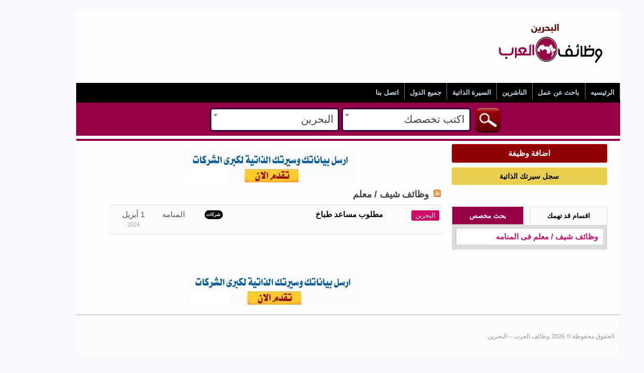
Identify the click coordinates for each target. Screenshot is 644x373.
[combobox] (380, 120)
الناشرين (488, 92)
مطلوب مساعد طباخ (323, 214)
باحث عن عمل (532, 92)
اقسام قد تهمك (542, 216)
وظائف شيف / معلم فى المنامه (521, 236)
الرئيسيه (577, 92)
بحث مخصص (461, 216)
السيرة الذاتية (446, 92)
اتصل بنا (361, 92)
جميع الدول (400, 92)
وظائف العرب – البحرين (525, 21)
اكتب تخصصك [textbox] (408, 119)
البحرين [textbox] (291, 119)
